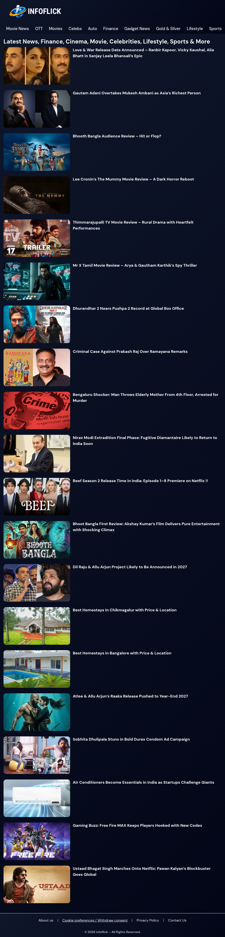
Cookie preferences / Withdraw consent (95, 920)
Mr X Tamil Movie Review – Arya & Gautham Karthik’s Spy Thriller (135, 265)
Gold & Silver (168, 28)
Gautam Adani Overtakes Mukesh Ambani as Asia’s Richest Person (137, 93)
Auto (92, 28)
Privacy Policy (148, 920)
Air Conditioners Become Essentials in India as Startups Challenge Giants (143, 782)
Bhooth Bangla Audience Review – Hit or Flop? (117, 136)
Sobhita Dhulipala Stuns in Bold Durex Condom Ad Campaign (131, 739)
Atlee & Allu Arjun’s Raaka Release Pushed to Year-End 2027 (130, 696)
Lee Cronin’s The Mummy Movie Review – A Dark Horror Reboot (133, 179)
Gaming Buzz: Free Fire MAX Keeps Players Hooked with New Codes (137, 825)
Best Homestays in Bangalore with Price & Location (122, 653)
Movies (55, 28)
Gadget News (137, 28)
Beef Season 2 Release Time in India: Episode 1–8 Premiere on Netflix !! (140, 480)
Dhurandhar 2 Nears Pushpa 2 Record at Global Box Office (128, 308)
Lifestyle (195, 28)
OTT (39, 28)
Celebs (75, 28)
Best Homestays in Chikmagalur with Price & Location (124, 610)
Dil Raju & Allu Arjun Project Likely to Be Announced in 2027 (130, 567)
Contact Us (177, 920)
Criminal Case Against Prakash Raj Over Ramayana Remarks (130, 351)
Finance (110, 28)
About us (46, 920)
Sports (215, 28)
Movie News (17, 28)
